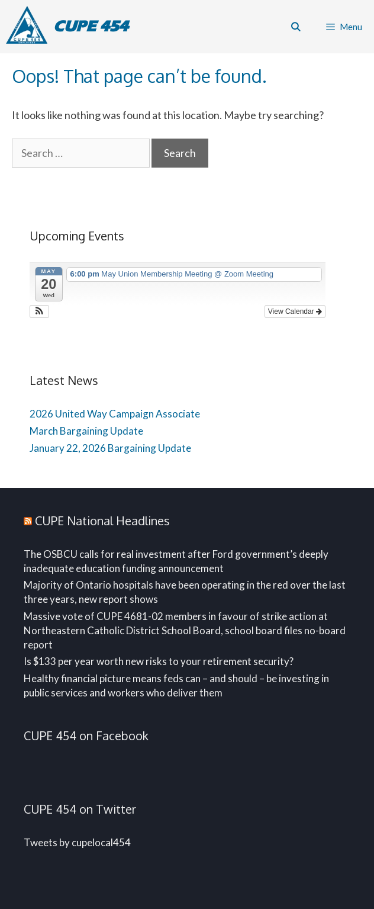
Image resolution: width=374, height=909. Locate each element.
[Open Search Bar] (295, 26)
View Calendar (295, 311)
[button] (39, 311)
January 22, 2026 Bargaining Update (110, 448)
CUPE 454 (90, 26)
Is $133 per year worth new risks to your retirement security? (159, 661)
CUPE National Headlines (102, 520)
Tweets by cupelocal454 (77, 842)
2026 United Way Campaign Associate (115, 413)
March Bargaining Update (86, 431)
